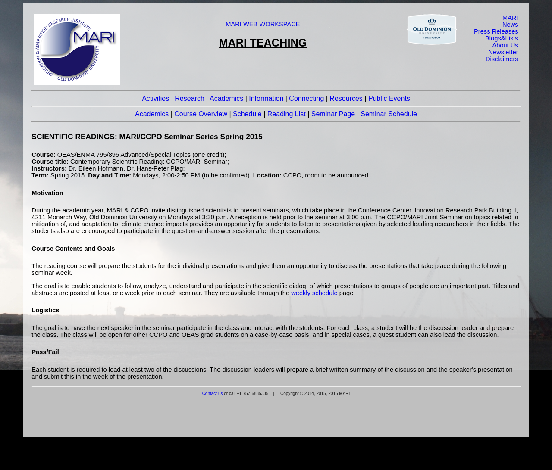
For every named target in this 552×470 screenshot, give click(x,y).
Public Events (389, 98)
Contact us (212, 393)
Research (189, 98)
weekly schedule (314, 292)
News (510, 24)
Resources (345, 98)
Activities (155, 98)
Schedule (247, 114)
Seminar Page (333, 114)
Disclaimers (502, 59)
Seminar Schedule (389, 114)
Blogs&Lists (501, 38)
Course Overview (200, 114)
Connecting (306, 98)
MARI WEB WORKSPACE (263, 24)
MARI (510, 17)
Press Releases (496, 31)
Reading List (286, 114)
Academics (226, 98)
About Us (505, 45)
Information (266, 98)
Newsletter (503, 52)
